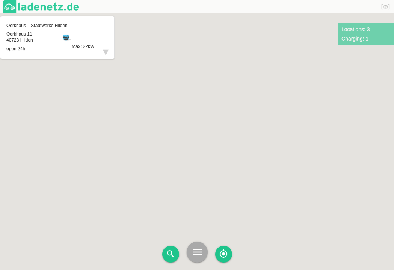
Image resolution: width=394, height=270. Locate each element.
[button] (197, 123)
